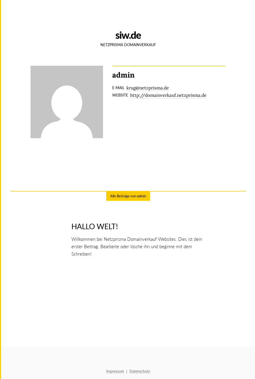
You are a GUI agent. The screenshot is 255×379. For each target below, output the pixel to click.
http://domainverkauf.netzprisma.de (168, 95)
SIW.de (128, 35)
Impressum (115, 371)
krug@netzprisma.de (147, 88)
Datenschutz (139, 371)
